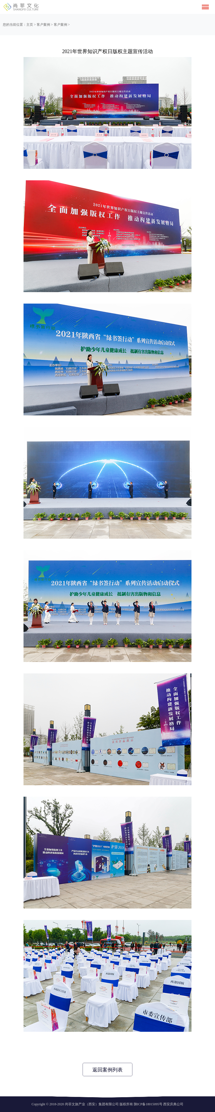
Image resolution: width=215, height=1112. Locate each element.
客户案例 (43, 25)
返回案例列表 (107, 1070)
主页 (29, 25)
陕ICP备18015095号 (148, 1104)
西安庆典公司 (173, 1104)
